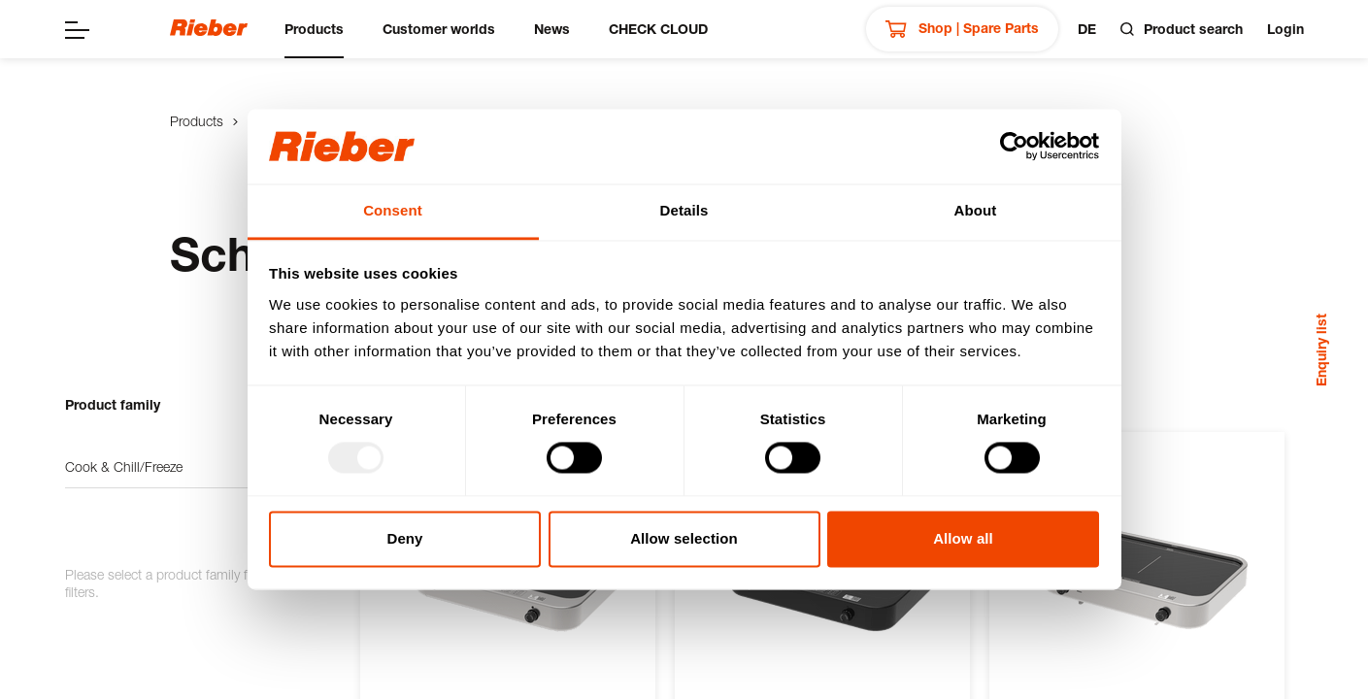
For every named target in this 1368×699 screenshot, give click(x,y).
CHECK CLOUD (658, 28)
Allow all (963, 538)
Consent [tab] (392, 210)
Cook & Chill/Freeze (193, 467)
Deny (404, 538)
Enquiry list (1321, 350)
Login (1285, 28)
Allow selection (684, 538)
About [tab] (975, 210)
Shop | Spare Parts (962, 29)
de (1087, 28)
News (552, 28)
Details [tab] (684, 210)
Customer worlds (439, 28)
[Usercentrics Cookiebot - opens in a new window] (1014, 146)
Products (314, 28)
